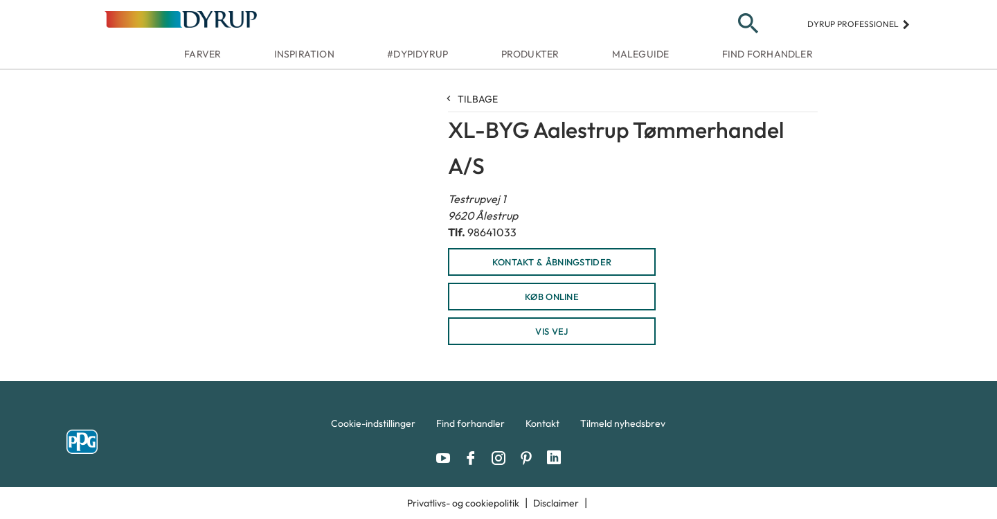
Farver (202, 54)
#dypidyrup (417, 54)
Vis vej (551, 331)
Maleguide (641, 54)
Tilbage (473, 99)
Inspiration (304, 54)
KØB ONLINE (552, 296)
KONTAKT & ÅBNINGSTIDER (552, 261)
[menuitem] (373, 426)
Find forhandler (767, 54)
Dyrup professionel (858, 24)
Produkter (530, 54)
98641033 (492, 232)
